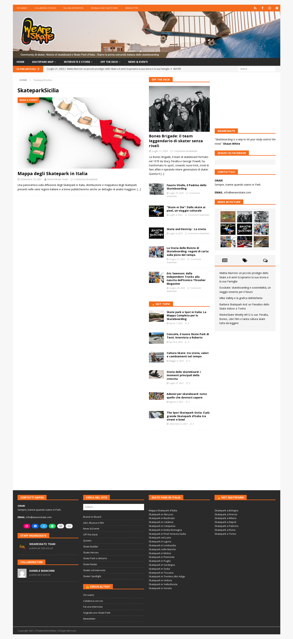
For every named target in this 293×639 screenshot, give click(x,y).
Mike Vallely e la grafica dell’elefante (241, 298)
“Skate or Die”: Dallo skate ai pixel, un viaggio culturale (186, 208)
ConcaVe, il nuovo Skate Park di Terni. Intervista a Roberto (188, 335)
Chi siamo (22, 8)
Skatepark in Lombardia (162, 545)
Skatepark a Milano (226, 518)
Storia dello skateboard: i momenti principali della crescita (184, 375)
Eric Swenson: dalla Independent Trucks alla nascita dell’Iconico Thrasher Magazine (186, 278)
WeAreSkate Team (57, 179)
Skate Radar (90, 564)
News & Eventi (141, 62)
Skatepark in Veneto (160, 588)
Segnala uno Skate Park (104, 8)
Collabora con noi (45, 8)
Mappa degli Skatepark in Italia (52, 173)
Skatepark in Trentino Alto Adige (167, 576)
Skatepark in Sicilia (159, 568)
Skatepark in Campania (162, 526)
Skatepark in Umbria (160, 580)
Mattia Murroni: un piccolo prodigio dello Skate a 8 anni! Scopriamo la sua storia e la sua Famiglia (244, 277)
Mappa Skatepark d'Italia (163, 510)
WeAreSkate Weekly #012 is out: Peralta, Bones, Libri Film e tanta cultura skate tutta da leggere (244, 319)
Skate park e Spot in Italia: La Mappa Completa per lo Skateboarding (186, 315)
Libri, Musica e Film (93, 522)
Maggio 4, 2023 (176, 360)
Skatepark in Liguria (160, 541)
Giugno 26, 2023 (177, 288)
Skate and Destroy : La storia (186, 229)
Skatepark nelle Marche (162, 549)
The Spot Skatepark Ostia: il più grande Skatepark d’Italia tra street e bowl (188, 416)
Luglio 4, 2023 (176, 233)
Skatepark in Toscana (161, 572)
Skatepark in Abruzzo (161, 514)
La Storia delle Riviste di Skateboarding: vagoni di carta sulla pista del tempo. (188, 251)
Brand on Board (92, 516)
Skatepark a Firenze (226, 514)
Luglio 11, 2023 (160, 151)
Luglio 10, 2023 (176, 192)
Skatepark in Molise (160, 553)
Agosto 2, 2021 (176, 401)
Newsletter (131, 8)
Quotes (87, 540)
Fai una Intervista (73, 8)
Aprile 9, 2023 (176, 342)
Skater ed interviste (94, 570)
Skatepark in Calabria (161, 522)
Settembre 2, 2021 (178, 423)
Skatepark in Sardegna (162, 564)
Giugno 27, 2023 (177, 259)
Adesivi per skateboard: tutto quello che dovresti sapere (187, 395)
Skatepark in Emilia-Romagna (165, 530)
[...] (162, 173)
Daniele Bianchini (42, 570)
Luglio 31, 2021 (176, 383)
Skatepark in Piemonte (162, 557)
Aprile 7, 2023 (176, 323)
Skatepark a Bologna (226, 510)
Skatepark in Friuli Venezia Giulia (167, 533)
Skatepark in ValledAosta (163, 584)
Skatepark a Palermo (226, 526)
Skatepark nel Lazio (160, 537)
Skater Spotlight (92, 576)
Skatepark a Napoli (225, 522)
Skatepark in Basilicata (162, 518)
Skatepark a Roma (225, 530)
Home (20, 62)
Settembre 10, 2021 (31, 179)
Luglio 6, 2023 (176, 214)
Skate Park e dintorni (95, 558)
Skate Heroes (91, 552)
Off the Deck (111, 62)
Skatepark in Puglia (160, 561)
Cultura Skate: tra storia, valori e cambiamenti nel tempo (188, 354)
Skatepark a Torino (225, 533)
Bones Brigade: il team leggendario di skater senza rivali (176, 140)
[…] (139, 189)
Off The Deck (161, 79)
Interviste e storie (78, 62)
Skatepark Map (43, 62)
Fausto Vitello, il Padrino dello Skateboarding (186, 186)
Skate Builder (90, 546)
